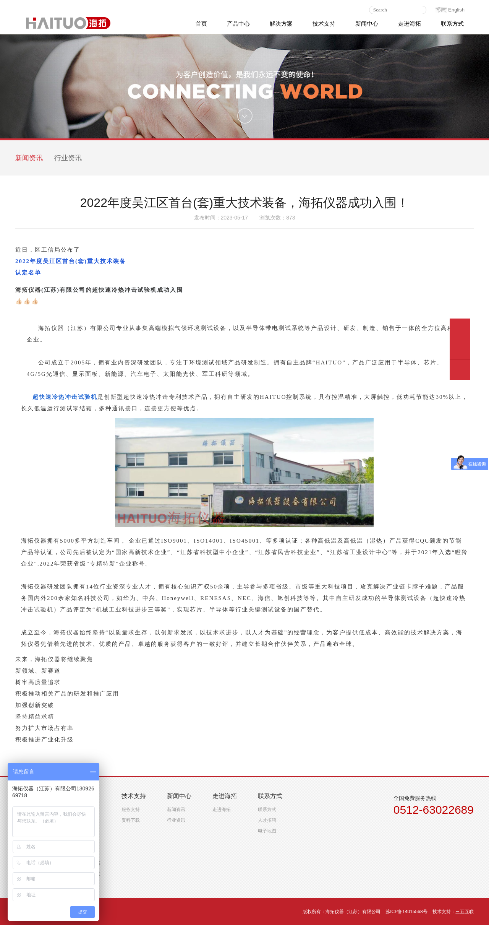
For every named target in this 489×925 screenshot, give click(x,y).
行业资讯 (68, 158)
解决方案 (281, 23)
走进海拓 (221, 809)
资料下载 (130, 820)
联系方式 (267, 809)
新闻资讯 (29, 158)
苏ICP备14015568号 (406, 911)
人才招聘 (267, 820)
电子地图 (267, 831)
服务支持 (130, 809)
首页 (201, 23)
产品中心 (238, 23)
